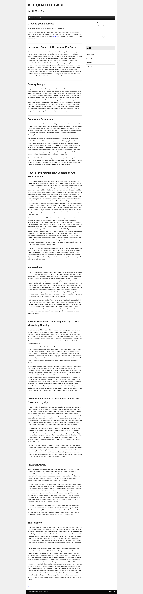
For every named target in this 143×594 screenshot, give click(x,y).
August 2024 (90, 54)
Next (29, 587)
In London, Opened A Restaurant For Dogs (52, 47)
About (36, 18)
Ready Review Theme (33, 591)
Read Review (101, 25)
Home (30, 18)
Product (55, 36)
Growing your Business (41, 23)
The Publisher (35, 522)
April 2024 (89, 62)
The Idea (99, 23)
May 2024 (89, 58)
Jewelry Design (36, 84)
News (42, 18)
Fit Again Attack (37, 464)
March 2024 (89, 66)
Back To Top (112, 591)
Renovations (35, 267)
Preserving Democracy (40, 119)
